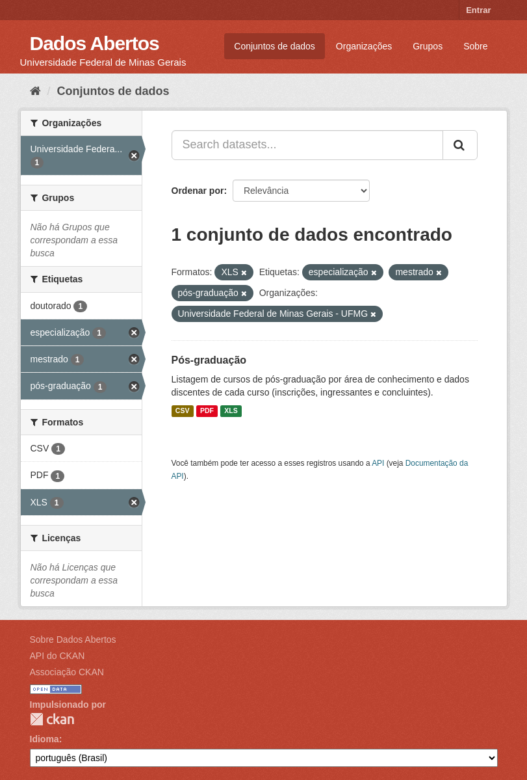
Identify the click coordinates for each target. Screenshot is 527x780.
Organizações (364, 46)
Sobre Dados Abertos (73, 639)
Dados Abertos (94, 43)
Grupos (428, 46)
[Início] (35, 91)
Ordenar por (198, 190)
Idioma (44, 739)
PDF (207, 411)
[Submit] (460, 145)
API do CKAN (57, 656)
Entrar (478, 10)
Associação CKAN (67, 672)
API (378, 463)
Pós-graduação (209, 360)
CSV (182, 411)
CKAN (52, 719)
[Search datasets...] (307, 145)
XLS (230, 411)
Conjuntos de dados (274, 46)
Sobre (475, 46)
